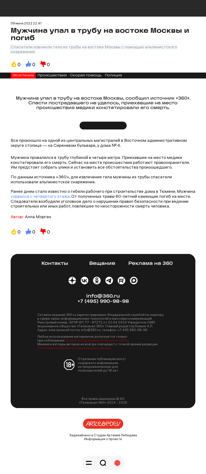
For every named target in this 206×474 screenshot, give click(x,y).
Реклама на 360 (150, 263)
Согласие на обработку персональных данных (74, 348)
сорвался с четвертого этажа (40, 196)
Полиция (113, 75)
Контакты (54, 263)
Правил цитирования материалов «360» (97, 340)
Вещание (102, 263)
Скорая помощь (86, 75)
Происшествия (52, 75)
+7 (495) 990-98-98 (103, 301)
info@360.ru (103, 296)
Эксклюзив (23, 75)
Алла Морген (38, 216)
